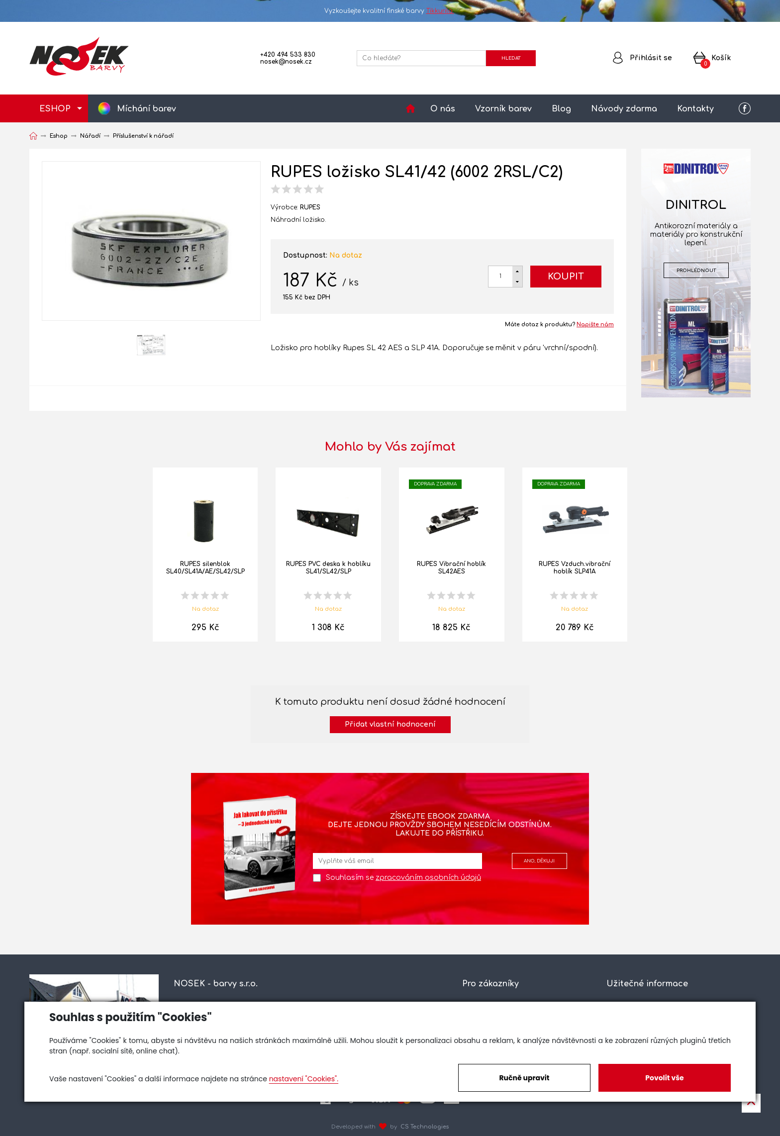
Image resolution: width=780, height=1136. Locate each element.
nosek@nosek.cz (286, 61)
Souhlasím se (403, 877)
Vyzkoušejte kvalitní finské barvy (390, 10)
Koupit (566, 277)
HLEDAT (510, 58)
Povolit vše (664, 1078)
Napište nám (595, 324)
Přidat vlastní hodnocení (390, 724)
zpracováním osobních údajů (428, 877)
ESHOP (55, 108)
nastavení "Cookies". (303, 1079)
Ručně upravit (524, 1078)
